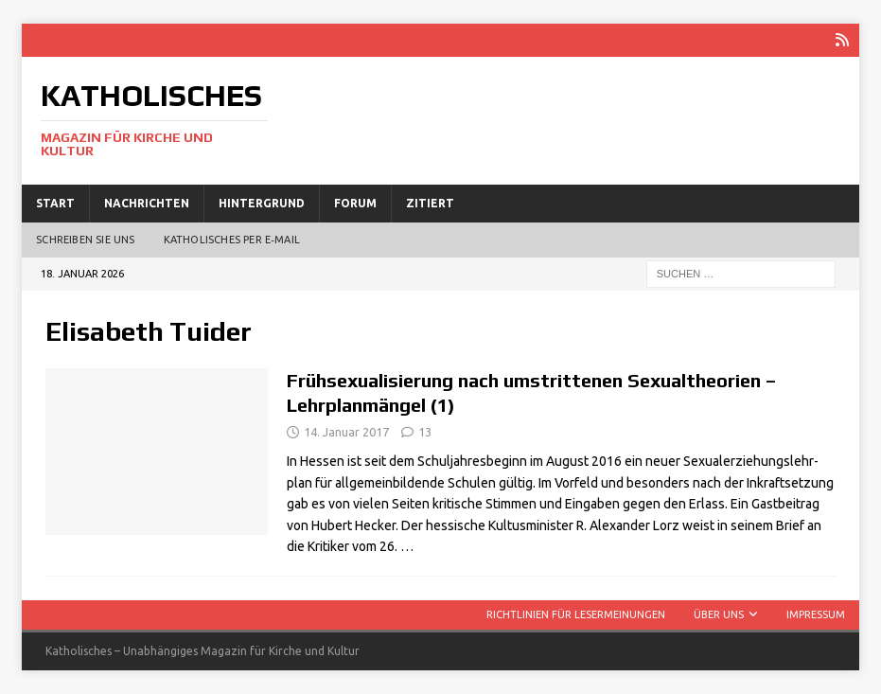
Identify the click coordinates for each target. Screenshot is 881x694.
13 (425, 431)
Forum (355, 203)
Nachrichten (146, 203)
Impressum (815, 614)
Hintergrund (262, 203)
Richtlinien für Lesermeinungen (575, 614)
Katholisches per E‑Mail (232, 239)
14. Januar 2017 (346, 431)
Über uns (719, 614)
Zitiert (430, 203)
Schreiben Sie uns (85, 239)
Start (55, 203)
